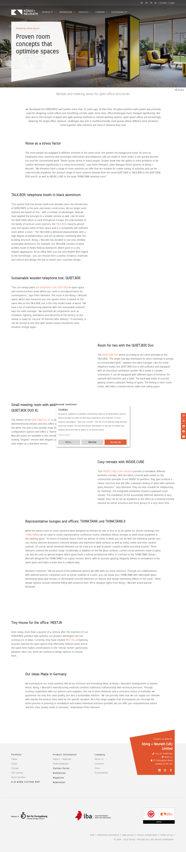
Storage (15, 768)
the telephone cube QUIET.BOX (52, 287)
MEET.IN (70, 639)
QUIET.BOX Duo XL (41, 419)
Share (179, 89)
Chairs (14, 763)
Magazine (58, 777)
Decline (92, 442)
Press (97, 768)
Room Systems (18, 777)
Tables (14, 759)
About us (99, 759)
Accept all (115, 442)
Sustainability (101, 772)
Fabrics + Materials (62, 759)
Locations (99, 763)
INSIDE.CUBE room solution (118, 471)
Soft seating (17, 772)
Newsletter (59, 782)
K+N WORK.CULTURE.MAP (25, 782)
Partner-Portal (61, 768)
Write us (167, 757)
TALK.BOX (61, 224)
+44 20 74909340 (162, 753)
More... (69, 442)
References (59, 773)
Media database (60, 763)
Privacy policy (64, 435)
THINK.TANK (31, 534)
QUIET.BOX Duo (110, 354)
